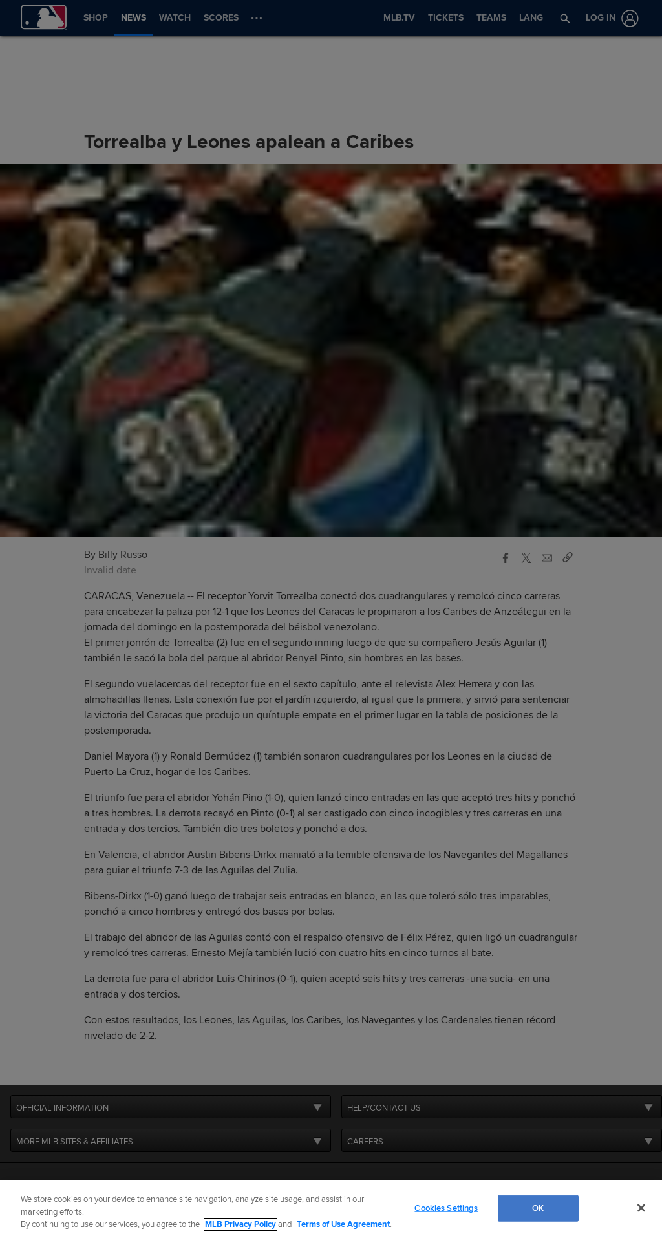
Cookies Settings (446, 1207)
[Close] (641, 1207)
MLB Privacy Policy (240, 1224)
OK (538, 1207)
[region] (331, 1209)
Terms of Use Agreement (343, 1224)
